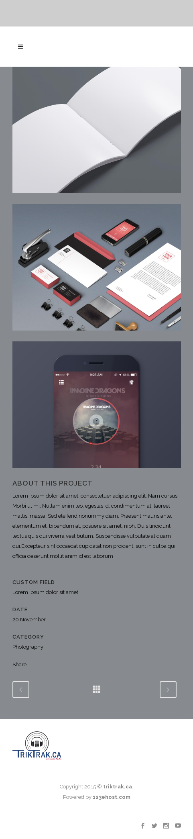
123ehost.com (111, 797)
